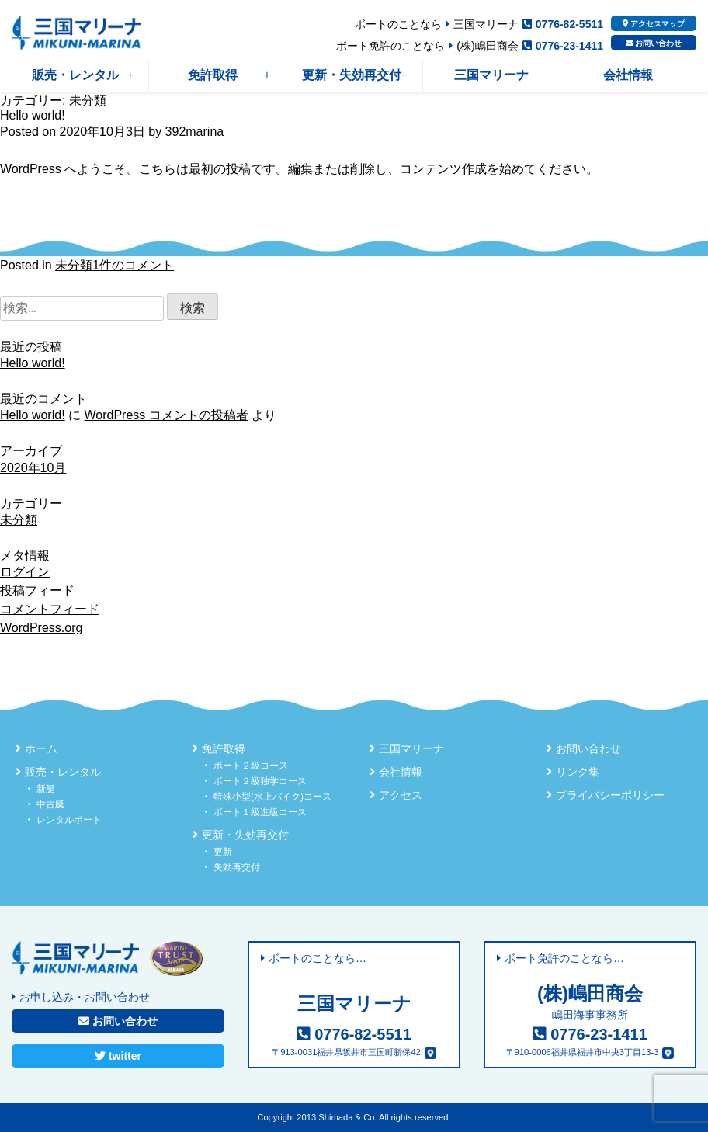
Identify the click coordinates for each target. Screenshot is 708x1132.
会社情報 (628, 75)
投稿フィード (37, 590)
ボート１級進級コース (260, 812)
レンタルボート (69, 819)
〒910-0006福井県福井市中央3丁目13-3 (582, 1052)
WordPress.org (41, 627)
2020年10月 (33, 467)
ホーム (41, 748)
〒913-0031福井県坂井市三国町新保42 (346, 1052)
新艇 (45, 788)
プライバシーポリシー (610, 795)
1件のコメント (133, 265)
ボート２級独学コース (260, 781)
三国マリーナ (491, 75)
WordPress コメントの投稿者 (166, 415)
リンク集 (577, 772)
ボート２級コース (250, 765)
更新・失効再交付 (354, 75)
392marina (194, 131)
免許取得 (229, 75)
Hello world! (32, 115)
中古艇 (50, 804)
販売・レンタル (82, 75)
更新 (222, 851)
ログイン (25, 571)
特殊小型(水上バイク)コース (272, 796)
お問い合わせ (654, 43)
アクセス (400, 795)
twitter (118, 1056)
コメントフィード (49, 609)
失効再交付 (236, 867)
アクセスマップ (654, 23)
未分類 (73, 265)
